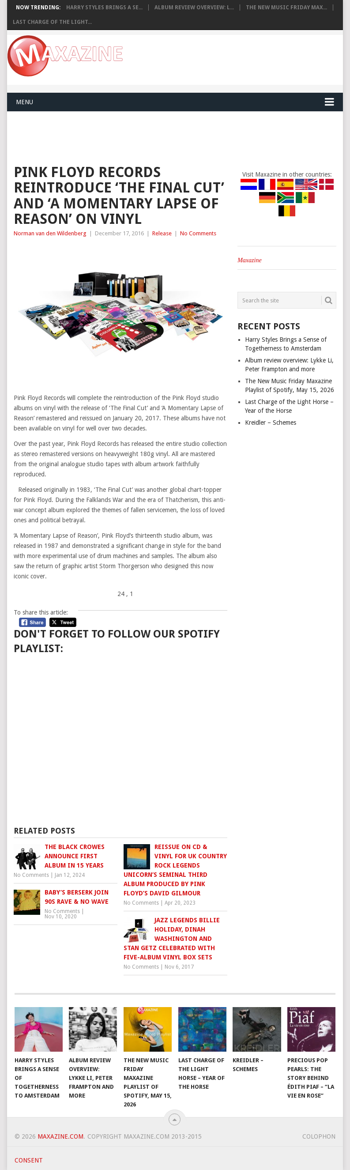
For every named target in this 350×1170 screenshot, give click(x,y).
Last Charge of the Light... (52, 22)
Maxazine (249, 260)
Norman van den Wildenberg (50, 233)
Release (162, 233)
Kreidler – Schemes (270, 422)
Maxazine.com (60, 1136)
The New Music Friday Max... (286, 7)
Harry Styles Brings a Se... (104, 7)
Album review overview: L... (194, 7)
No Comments (198, 233)
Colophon (318, 1136)
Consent (29, 1160)
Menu (24, 102)
